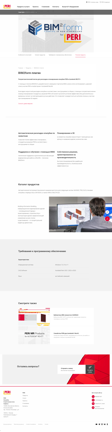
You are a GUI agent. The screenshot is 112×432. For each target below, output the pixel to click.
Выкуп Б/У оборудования (70, 6)
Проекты (36, 6)
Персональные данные (19, 424)
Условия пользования (31, 424)
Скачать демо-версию (25, 103)
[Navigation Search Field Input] (100, 7)
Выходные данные (8, 424)
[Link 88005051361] (100, 397)
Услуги (24, 398)
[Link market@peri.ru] (100, 400)
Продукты (29, 68)
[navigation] (76, 369)
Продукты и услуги (23, 6)
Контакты (55, 6)
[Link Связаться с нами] (100, 404)
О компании (45, 6)
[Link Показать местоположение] (100, 408)
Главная (20, 68)
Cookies (46, 424)
